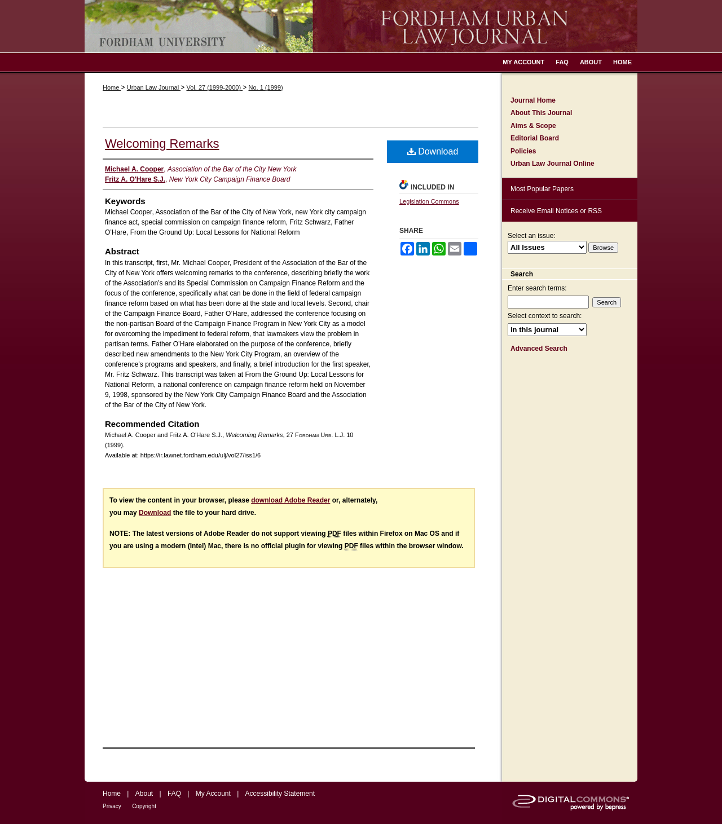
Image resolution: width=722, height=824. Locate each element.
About (144, 793)
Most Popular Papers (542, 189)
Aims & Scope (533, 126)
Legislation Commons (429, 201)
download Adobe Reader (290, 500)
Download (433, 151)
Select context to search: (545, 316)
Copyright (144, 806)
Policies (523, 151)
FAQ (174, 793)
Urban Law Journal (153, 87)
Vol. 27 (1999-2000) (214, 87)
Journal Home (533, 100)
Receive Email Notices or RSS (556, 211)
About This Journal (541, 113)
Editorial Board (534, 138)
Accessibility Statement (280, 793)
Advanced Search (538, 348)
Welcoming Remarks (162, 143)
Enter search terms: (537, 288)
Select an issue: (532, 236)
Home (112, 87)
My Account (213, 793)
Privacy (112, 806)
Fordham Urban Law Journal (361, 26)
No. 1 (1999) (266, 87)
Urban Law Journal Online (552, 164)
